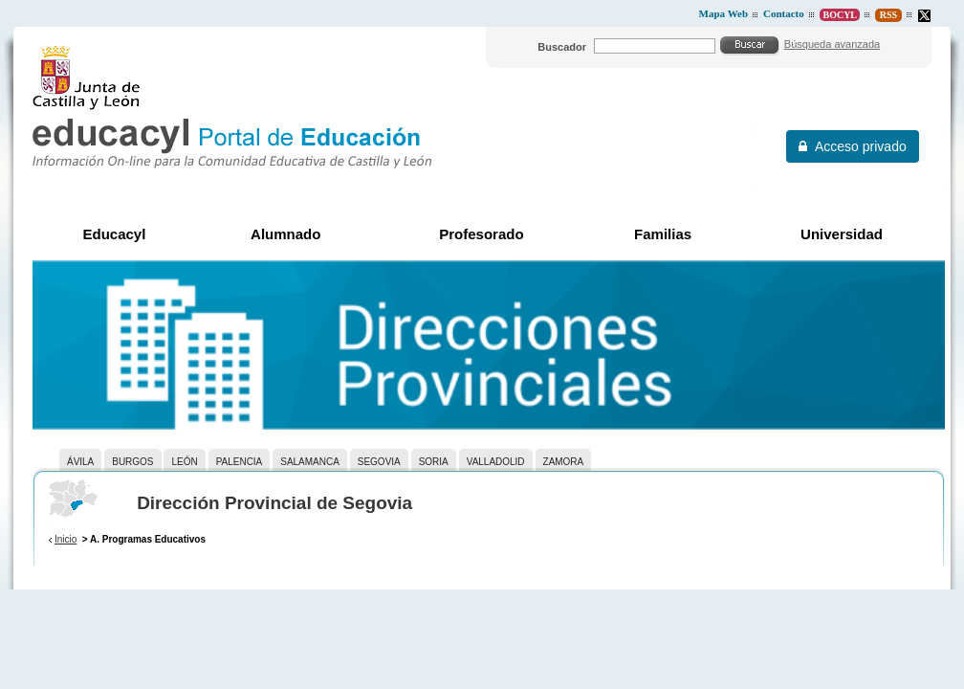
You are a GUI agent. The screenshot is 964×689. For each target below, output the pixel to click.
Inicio (66, 539)
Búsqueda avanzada (832, 44)
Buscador (561, 47)
